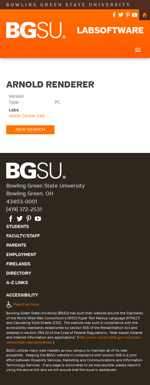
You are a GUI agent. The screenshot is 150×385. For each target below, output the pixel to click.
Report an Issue (22, 304)
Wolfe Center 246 (27, 116)
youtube (135, 15)
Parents (16, 245)
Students (17, 226)
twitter (121, 15)
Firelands (18, 264)
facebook (114, 15)
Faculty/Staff (23, 236)
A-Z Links (17, 282)
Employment (21, 254)
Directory (18, 273)
